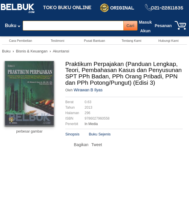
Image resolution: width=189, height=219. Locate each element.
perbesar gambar (29, 131)
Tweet (96, 144)
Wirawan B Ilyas (88, 90)
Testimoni (57, 40)
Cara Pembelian (20, 40)
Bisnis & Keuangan (31, 51)
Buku (12, 27)
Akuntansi (61, 51)
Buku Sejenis (100, 134)
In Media (91, 124)
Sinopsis (72, 134)
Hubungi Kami (169, 40)
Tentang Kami (131, 40)
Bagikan (81, 144)
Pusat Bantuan (94, 40)
